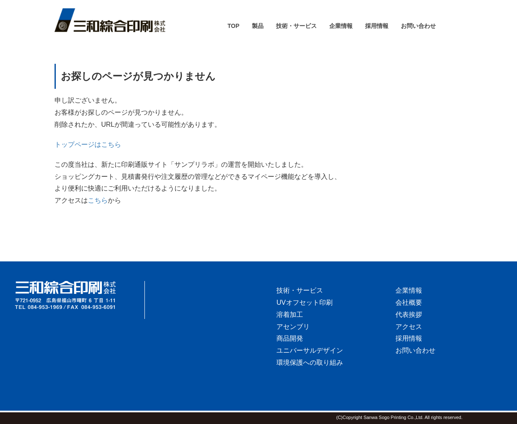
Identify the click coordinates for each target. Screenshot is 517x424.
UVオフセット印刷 (304, 302)
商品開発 (289, 338)
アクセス (408, 326)
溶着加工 (289, 314)
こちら (98, 200)
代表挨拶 (408, 314)
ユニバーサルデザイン (309, 350)
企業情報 (408, 290)
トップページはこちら (88, 144)
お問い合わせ (415, 350)
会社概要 (408, 302)
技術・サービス (299, 290)
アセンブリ (293, 326)
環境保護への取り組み (309, 362)
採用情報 (408, 338)
